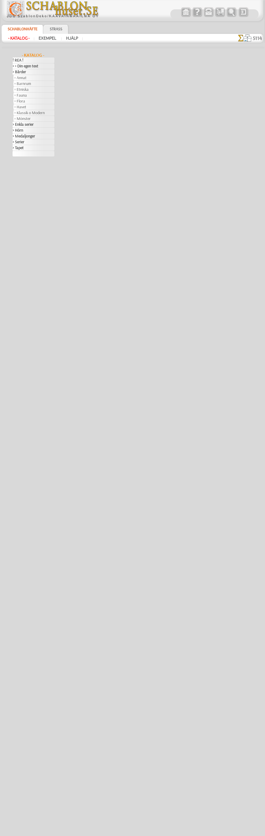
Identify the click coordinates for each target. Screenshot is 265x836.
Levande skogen (29, 252)
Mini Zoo (24, 258)
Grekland (20, 381)
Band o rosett (24, 200)
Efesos (18, 322)
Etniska (23, 89)
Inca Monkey (123, 469)
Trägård (19, 568)
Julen (21, 352)
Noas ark (24, 276)
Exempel (48, 38)
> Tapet (18, 147)
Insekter (19, 416)
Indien (17, 410)
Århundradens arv (27, 177)
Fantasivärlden (25, 334)
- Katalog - (19, 38)
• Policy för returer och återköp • (132, 813)
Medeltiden (22, 474)
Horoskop (20, 404)
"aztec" (127, 92)
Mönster (24, 118)
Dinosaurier (22, 299)
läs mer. (169, 831)
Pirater (22, 282)
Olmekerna (21, 492)
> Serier (18, 141)
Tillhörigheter (23, 556)
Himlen (18, 398)
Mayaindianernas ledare (134, 379)
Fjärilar (18, 363)
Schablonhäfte (22, 29)
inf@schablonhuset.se (145, 754)
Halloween (25, 346)
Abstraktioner (24, 159)
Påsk (20, 357)
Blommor (20, 293)
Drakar (18, 317)
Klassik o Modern (31, 112)
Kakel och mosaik (26, 422)
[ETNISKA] (25, 632)
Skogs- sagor (27, 287)
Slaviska (19, 538)
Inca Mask (121, 243)
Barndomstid (27, 223)
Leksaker (24, 247)
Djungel (19, 305)
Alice (20, 212)
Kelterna (19, 428)
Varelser (19, 579)
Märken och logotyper (30, 463)
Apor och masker (127, 424)
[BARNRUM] (27, 620)
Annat (22, 77)
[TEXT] (22, 649)
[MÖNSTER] (27, 644)
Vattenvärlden (24, 585)
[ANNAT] (24, 609)
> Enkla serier (23, 124)
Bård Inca (120, 288)
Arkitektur (21, 182)
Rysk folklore (23, 521)
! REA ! (18, 60)
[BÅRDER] (25, 614)
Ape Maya (121, 333)
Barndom (20, 206)
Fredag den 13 (24, 369)
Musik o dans (23, 486)
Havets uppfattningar (30, 393)
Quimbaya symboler (130, 605)
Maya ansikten (125, 107)
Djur (16, 311)
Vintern (19, 597)
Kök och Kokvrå (25, 439)
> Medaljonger (24, 136)
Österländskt (23, 498)
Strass (56, 29)
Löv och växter (24, 457)
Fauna (22, 95)
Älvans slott (26, 217)
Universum (21, 574)
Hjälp (72, 38)
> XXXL (18, 153)
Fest (16, 340)
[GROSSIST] (22, 603)
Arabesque (21, 171)
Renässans (21, 509)
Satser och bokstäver (30, 527)
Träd (16, 562)
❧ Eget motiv (23, 655)
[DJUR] (23, 626)
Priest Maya (123, 152)
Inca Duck (121, 560)
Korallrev (20, 445)
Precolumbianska (26, 503)
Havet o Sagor (28, 235)
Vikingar (19, 591)
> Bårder (19, 71)
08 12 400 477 (142, 744)
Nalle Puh (24, 270)
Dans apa (120, 514)
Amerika (19, 165)
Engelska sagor (29, 229)
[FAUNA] (24, 638)
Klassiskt (20, 433)
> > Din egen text (25, 66)
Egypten (19, 328)
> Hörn (18, 130)
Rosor (17, 515)
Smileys (19, 544)
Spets (17, 550)
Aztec (17, 194)
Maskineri (21, 468)
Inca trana (121, 198)
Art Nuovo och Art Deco (32, 188)
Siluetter (19, 533)
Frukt (17, 375)
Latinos (19, 451)
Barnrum (24, 83)
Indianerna (25, 241)
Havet (21, 106)
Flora (21, 101)
